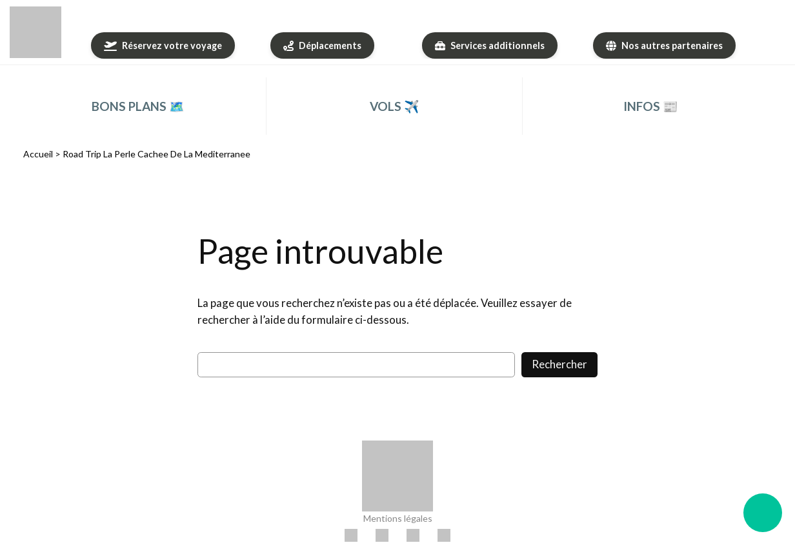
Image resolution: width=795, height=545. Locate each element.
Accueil (38, 153)
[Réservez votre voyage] (163, 45)
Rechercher (559, 364)
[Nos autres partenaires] (664, 45)
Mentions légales (397, 518)
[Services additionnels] (490, 45)
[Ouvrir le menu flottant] (762, 512)
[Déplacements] (322, 45)
